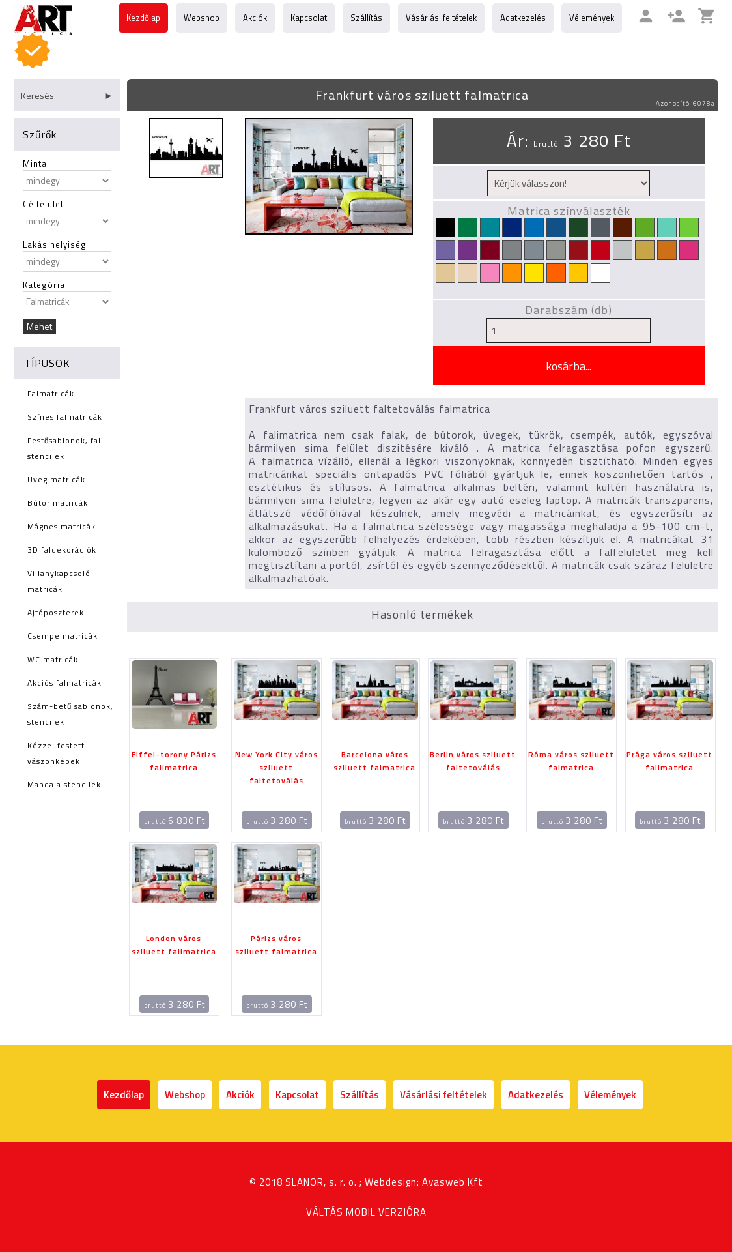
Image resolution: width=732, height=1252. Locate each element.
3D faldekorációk (61, 550)
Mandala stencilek (64, 784)
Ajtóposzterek (55, 612)
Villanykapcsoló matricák (59, 581)
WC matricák (52, 659)
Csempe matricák (62, 636)
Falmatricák (50, 393)
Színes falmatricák (64, 417)
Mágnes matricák (61, 526)
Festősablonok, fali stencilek (65, 448)
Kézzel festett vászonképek (56, 753)
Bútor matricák (57, 503)
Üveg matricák (56, 479)
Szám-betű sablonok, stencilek (70, 714)
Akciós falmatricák (64, 683)
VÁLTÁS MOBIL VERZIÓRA (366, 1211)
